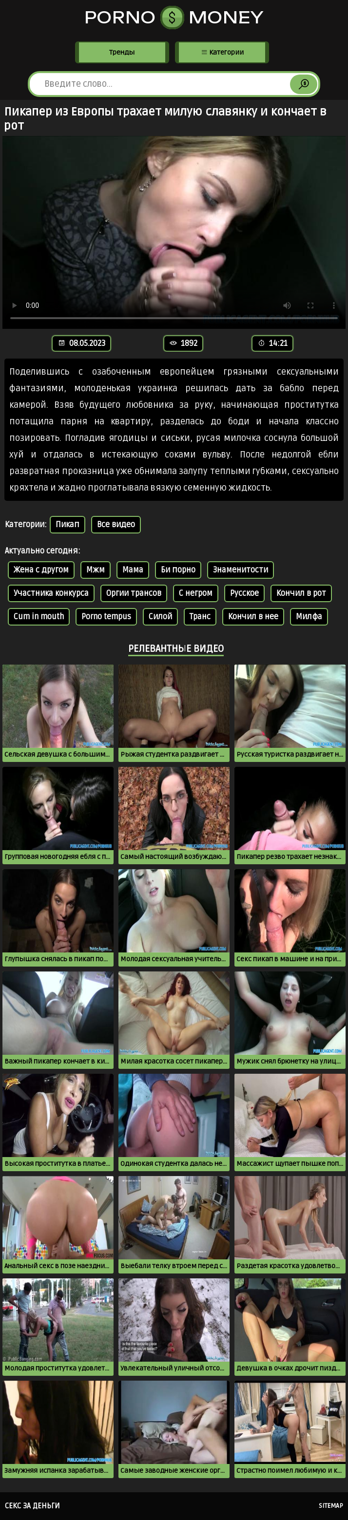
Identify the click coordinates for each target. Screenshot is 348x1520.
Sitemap (331, 1506)
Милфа (309, 617)
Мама (132, 570)
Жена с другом (41, 570)
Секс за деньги (32, 1505)
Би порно (178, 570)
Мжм (95, 570)
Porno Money (174, 17)
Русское (244, 593)
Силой (160, 617)
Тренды (122, 52)
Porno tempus (106, 617)
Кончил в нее (253, 617)
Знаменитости (240, 570)
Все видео (116, 525)
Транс (200, 617)
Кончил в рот (301, 593)
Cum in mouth (39, 617)
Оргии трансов (133, 593)
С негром (196, 593)
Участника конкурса (51, 593)
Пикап (67, 525)
